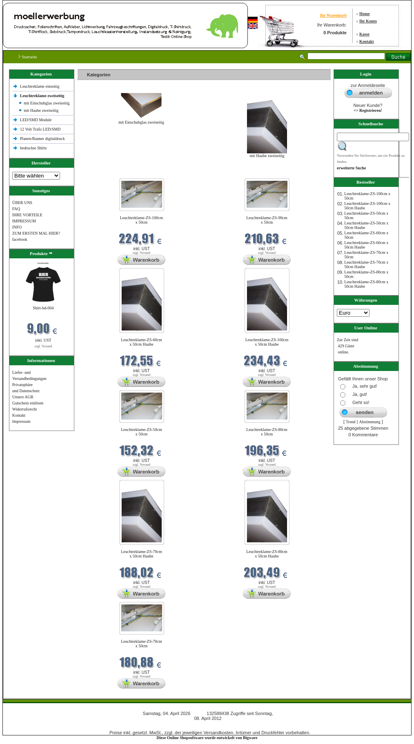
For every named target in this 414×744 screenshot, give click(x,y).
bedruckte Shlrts (33, 148)
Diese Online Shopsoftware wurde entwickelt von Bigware (207, 737)
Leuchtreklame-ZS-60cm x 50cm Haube (141, 342)
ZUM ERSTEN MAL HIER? (36, 233)
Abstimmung (370, 422)
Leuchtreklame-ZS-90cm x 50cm (266, 219)
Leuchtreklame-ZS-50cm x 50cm (141, 431)
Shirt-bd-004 (43, 308)
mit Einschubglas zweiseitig (46, 103)
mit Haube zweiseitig (41, 110)
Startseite (28, 57)
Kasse (364, 34)
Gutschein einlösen (27, 403)
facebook (19, 239)
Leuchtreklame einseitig (40, 86)
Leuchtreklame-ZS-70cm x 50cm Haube (141, 553)
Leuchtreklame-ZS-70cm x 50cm (141, 643)
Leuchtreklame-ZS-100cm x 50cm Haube (267, 342)
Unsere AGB (22, 397)
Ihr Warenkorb (333, 15)
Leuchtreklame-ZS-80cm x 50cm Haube (266, 553)
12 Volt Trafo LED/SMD (40, 129)
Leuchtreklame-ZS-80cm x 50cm (266, 431)
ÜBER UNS (22, 202)
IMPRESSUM (24, 221)
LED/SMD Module (36, 120)
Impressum (21, 421)
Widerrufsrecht (24, 409)
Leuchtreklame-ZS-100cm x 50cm (141, 219)
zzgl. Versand (43, 346)
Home (364, 13)
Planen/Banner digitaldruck (42, 138)
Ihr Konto (368, 21)
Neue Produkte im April (99, 173)
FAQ (16, 209)
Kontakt (366, 41)
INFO (17, 227)
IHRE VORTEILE (27, 215)
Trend (351, 422)
